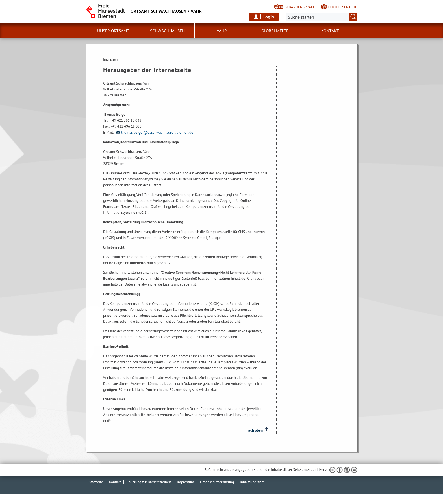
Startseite (96, 482)
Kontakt (330, 30)
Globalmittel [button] (276, 30)
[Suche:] (321, 17)
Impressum (185, 482)
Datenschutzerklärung (217, 482)
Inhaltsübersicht (252, 482)
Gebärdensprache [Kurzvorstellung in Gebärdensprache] (301, 7)
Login (268, 17)
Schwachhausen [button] (167, 30)
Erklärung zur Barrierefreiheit (149, 482)
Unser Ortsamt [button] (113, 30)
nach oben (255, 430)
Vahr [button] (222, 30)
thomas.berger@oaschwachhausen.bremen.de (154, 132)
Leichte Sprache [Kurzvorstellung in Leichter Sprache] (342, 7)
